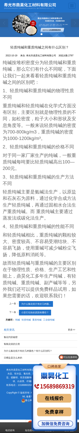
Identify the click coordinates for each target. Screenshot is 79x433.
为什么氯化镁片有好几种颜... (36, 304)
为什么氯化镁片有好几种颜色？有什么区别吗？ (28, 351)
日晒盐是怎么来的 (13, 357)
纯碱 (17, 319)
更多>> (71, 329)
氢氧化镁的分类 (12, 344)
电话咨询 (10, 428)
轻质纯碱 (26, 319)
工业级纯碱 (49, 319)
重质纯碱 (37, 319)
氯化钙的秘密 (11, 337)
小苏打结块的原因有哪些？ (35, 312)
